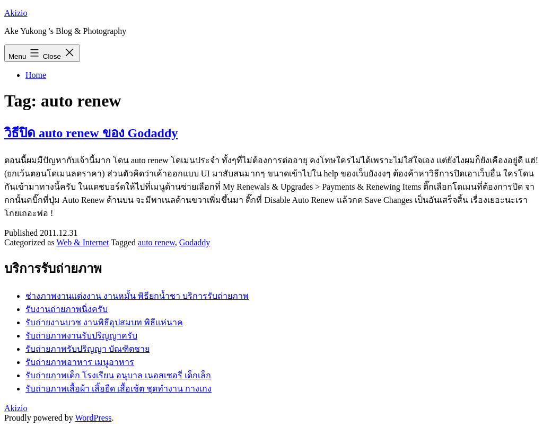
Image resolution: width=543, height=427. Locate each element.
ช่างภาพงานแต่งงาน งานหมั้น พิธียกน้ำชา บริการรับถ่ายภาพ (137, 295)
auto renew (156, 242)
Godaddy (195, 242)
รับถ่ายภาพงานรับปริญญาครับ (81, 335)
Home (35, 74)
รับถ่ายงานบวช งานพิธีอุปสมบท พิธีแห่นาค (104, 322)
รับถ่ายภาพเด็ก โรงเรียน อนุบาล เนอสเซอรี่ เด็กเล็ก (118, 375)
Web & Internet (82, 242)
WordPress (93, 417)
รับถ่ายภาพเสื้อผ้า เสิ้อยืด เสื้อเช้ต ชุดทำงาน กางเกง (118, 388)
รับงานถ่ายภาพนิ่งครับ (66, 309)
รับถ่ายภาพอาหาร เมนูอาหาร (79, 362)
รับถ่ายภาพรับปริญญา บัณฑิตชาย (87, 348)
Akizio (16, 12)
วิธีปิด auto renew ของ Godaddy (91, 133)
